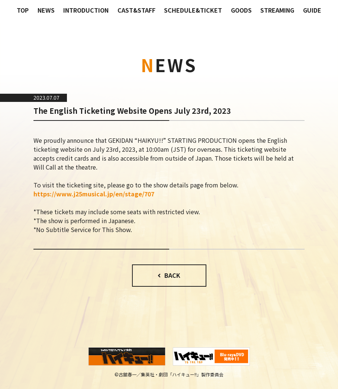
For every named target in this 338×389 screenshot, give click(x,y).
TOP (23, 10)
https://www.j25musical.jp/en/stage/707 (93, 193)
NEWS (46, 10)
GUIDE (312, 10)
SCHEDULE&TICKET (193, 10)
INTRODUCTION (86, 10)
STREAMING (277, 10)
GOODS (241, 10)
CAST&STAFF (136, 10)
